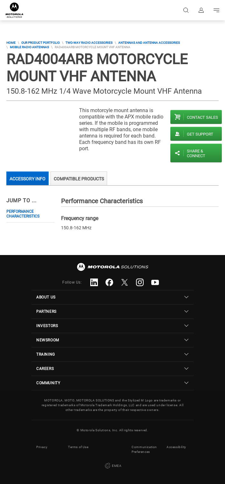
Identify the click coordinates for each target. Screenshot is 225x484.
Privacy (41, 447)
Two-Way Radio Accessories (88, 42)
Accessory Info (27, 178)
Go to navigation (216, 10)
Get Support (200, 134)
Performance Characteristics (22, 213)
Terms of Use (78, 447)
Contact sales (202, 117)
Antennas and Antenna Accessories (149, 42)
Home (11, 42)
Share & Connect (196, 153)
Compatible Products (79, 178)
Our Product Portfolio (40, 42)
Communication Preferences (144, 449)
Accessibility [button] (176, 447)
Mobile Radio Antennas (29, 47)
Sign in (201, 10)
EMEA (113, 466)
